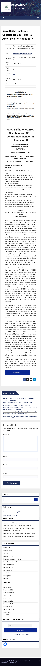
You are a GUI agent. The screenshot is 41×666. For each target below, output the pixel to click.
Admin (15, 74)
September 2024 (8, 609)
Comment (7, 434)
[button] (38, 17)
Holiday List (7, 575)
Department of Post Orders (12, 562)
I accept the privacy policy (21, 634)
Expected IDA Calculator (10, 515)
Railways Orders (8, 564)
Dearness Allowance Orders (12, 559)
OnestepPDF (19, 4)
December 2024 (8, 601)
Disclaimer (4, 662)
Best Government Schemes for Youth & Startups (16, 405)
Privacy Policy (12, 662)
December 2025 (8, 587)
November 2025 (8, 590)
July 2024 (6, 615)
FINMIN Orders (7, 551)
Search (5, 494)
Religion (5, 578)
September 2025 (8, 593)
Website (5, 473)
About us (29, 661)
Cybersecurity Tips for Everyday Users (15, 523)
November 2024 (8, 604)
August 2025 (7, 595)
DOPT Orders (7, 548)
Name (5, 456)
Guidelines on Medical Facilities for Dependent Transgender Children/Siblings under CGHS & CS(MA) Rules (20, 412)
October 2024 (7, 606)
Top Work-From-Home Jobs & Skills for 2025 (17, 526)
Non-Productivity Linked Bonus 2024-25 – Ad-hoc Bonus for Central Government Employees (20, 408)
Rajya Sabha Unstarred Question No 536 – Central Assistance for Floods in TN (18, 35)
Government (17, 53)
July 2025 (6, 598)
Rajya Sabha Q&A (26, 53)
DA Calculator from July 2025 (12, 512)
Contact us (36, 661)
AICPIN (5, 553)
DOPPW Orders (8, 556)
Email (5, 465)
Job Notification (8, 573)
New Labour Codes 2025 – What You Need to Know (17, 402)
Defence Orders (8, 570)
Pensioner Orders (8, 567)
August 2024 (7, 612)
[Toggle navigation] (21, 17)
